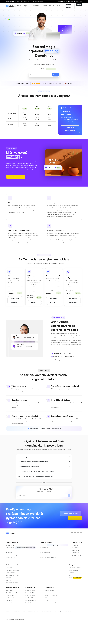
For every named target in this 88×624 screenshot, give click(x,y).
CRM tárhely (9, 600)
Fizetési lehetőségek (10, 572)
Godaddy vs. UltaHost (30, 597)
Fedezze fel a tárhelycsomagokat (70, 129)
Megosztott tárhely (10, 545)
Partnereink (8, 577)
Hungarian (78, 1)
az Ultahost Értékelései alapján (13, 575)
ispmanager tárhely (76, 555)
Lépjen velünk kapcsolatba (61, 1)
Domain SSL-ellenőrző (45, 555)
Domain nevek (43, 545)
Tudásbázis (70, 1)
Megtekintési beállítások (15, 300)
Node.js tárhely (75, 550)
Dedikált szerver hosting (11, 555)
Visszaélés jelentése (73, 570)
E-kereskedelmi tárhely (11, 595)
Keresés (55, 74)
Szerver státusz (9, 580)
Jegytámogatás (68, 356)
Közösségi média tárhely (11, 592)
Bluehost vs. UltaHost (30, 590)
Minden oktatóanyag (49, 590)
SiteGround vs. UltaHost (30, 600)
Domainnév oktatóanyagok (51, 595)
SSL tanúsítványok (44, 547)
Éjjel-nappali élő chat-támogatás (61, 353)
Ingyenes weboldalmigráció (12, 582)
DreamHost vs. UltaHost (30, 592)
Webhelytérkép (67, 611)
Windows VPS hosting (11, 557)
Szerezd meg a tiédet (15, 176)
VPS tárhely (8, 550)
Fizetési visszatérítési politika (18, 611)
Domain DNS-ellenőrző (45, 552)
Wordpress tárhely (10, 547)
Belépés (79, 4)
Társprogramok (9, 567)
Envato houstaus (9, 602)
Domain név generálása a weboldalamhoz (44, 428)
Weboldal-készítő (44, 6)
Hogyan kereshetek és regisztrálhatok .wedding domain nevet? (35, 476)
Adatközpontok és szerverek (12, 570)
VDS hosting (9, 552)
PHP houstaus (75, 545)
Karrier (70, 577)
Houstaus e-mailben (10, 597)
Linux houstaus (75, 547)
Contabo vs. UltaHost (30, 595)
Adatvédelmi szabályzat (46, 611)
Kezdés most (75, 518)
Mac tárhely (8, 560)
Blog (70, 575)
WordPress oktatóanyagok (51, 592)
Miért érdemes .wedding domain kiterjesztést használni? (33, 461)
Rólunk (7, 611)
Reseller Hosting (9, 590)
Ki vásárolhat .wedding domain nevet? (28, 466)
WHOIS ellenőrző (44, 550)
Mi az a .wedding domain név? (25, 457)
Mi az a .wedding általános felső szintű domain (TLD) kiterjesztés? (35, 471)
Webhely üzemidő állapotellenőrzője (48, 557)
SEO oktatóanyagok (49, 597)
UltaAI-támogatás (57, 360)
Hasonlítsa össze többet (30, 602)
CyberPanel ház (75, 552)
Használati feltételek (33, 611)
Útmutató (47, 600)
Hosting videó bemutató (50, 602)
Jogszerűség (58, 611)
